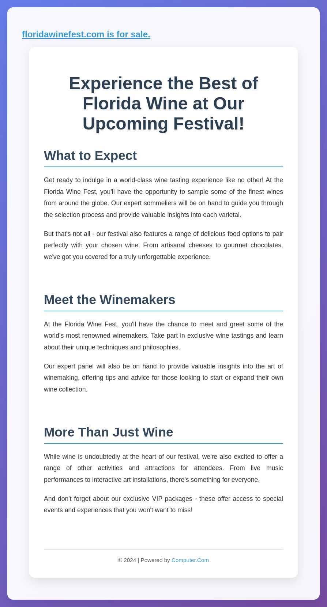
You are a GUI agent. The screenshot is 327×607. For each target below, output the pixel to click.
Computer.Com (190, 560)
